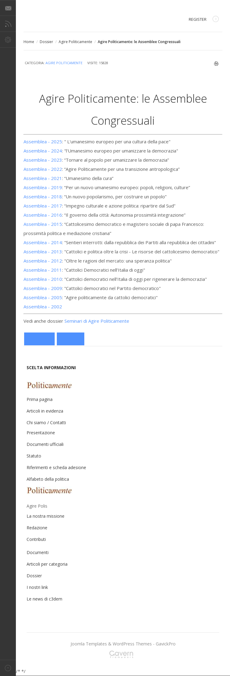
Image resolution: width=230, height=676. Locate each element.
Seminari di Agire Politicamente (96, 321)
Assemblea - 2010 (43, 279)
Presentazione (41, 432)
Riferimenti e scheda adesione (56, 467)
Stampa (216, 63)
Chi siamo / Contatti (46, 422)
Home (29, 41)
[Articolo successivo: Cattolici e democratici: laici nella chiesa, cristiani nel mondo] (70, 338)
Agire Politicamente (75, 41)
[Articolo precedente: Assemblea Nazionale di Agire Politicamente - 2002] (39, 338)
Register (204, 20)
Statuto (34, 456)
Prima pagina (40, 399)
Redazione (37, 528)
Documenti (38, 552)
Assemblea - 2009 (43, 288)
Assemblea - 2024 (43, 151)
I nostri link (37, 587)
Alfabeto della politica (48, 479)
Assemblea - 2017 (43, 206)
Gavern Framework (123, 656)
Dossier (46, 41)
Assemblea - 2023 (43, 160)
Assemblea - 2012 (43, 261)
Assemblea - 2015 (43, 224)
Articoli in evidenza (45, 411)
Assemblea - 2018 (43, 196)
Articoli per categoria (47, 564)
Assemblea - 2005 (43, 297)
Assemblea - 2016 (43, 215)
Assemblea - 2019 (43, 187)
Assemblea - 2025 (43, 141)
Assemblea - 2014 (43, 242)
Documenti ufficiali (45, 444)
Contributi (36, 539)
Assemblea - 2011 (43, 270)
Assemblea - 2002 (43, 306)
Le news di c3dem (44, 599)
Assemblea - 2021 (43, 178)
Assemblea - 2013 (43, 251)
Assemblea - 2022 (43, 169)
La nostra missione (45, 516)
